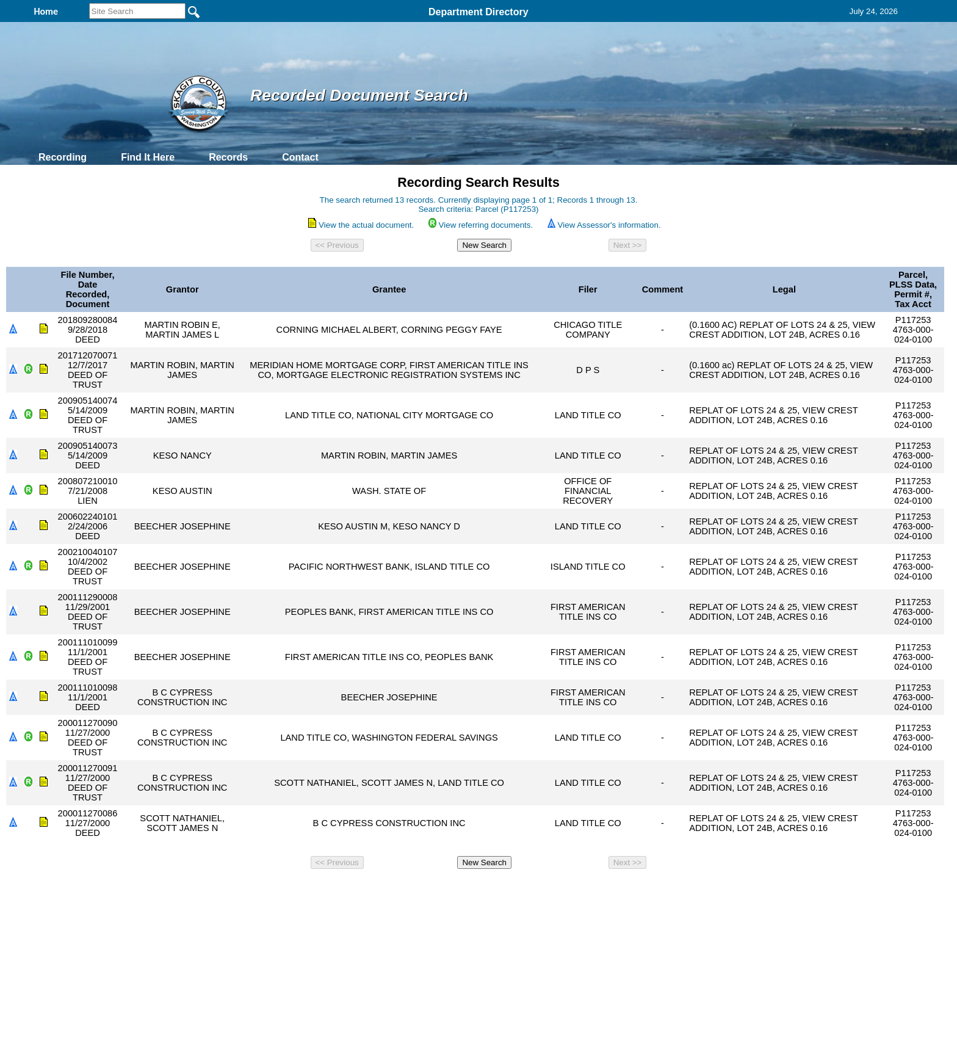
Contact (300, 157)
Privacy (474, 890)
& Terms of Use (518, 890)
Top (276, 890)
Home (359, 890)
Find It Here (148, 157)
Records (228, 157)
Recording (62, 157)
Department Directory (478, 12)
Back (312, 890)
